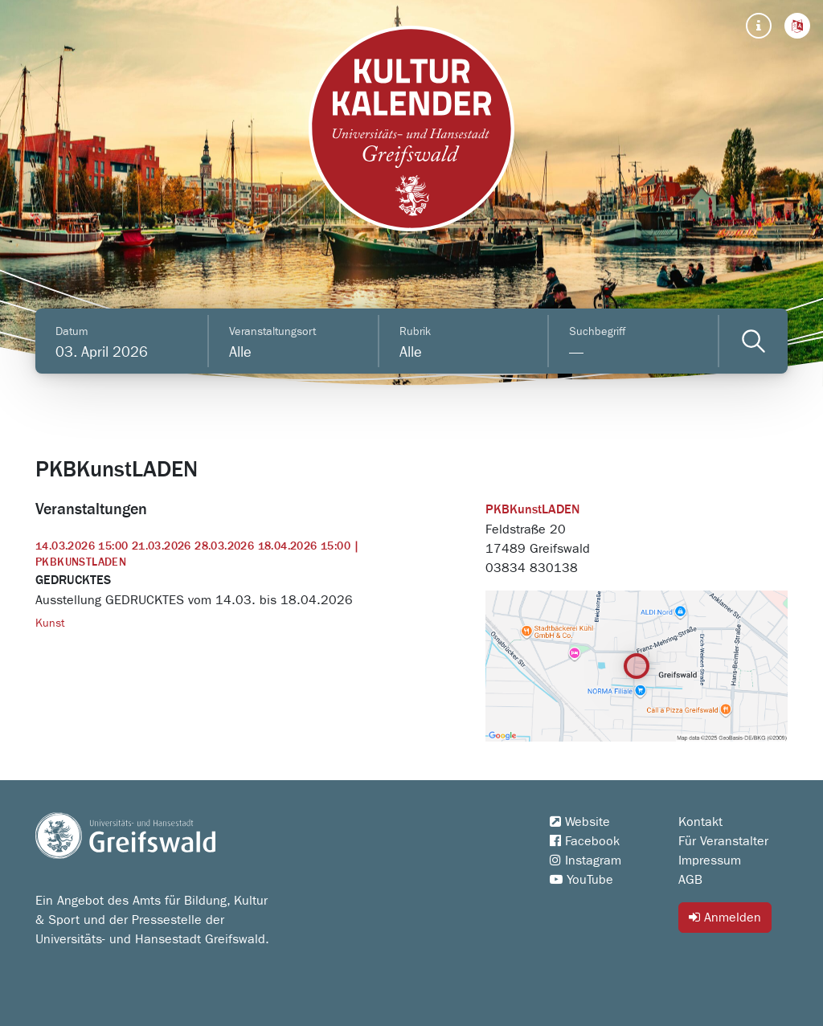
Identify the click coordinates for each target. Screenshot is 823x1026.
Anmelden (725, 917)
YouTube (581, 879)
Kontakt (700, 821)
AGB (690, 879)
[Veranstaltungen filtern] (753, 341)
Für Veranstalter (723, 841)
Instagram (585, 860)
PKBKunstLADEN (532, 510)
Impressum (709, 860)
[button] (797, 26)
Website (580, 821)
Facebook (585, 841)
